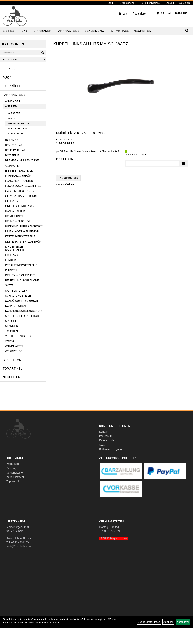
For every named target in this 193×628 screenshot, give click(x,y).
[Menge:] (152, 163)
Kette (11, 118)
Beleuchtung (15, 150)
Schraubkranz (17, 128)
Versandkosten (15, 472)
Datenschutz (106, 440)
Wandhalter (14, 346)
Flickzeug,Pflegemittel (23, 185)
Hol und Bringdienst (150, 3)
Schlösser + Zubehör (21, 300)
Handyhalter (15, 211)
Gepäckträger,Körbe (21, 196)
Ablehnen (168, 622)
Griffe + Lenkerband (20, 206)
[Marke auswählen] (23, 59)
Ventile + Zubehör (19, 336)
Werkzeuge (13, 351)
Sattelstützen (16, 290)
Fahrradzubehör (18, 175)
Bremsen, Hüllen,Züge (22, 160)
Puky (23, 30)
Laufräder (13, 255)
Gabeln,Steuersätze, (21, 191)
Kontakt (103, 431)
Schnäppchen (15, 305)
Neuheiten (142, 30)
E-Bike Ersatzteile (19, 170)
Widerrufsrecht (15, 477)
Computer (13, 165)
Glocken (11, 201)
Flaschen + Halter (19, 180)
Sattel (10, 285)
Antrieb (11, 106)
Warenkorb (184, 3)
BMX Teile (12, 155)
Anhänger (12, 101)
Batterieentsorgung (110, 449)
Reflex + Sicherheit (20, 275)
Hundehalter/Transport (24, 226)
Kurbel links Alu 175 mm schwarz (80, 133)
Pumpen (11, 270)
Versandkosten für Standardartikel (100, 151)
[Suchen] (43, 52)
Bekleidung (94, 30)
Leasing (170, 3)
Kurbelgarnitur (18, 123)
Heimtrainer (14, 216)
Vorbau (11, 341)
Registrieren (140, 13)
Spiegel (11, 321)
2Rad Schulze (127, 3)
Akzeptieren (183, 622)
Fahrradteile (68, 30)
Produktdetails (68, 177)
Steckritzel (16, 133)
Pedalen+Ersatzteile (21, 265)
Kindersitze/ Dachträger (14, 248)
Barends (11, 140)
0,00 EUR (172, 13)
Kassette (14, 113)
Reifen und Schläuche (22, 280)
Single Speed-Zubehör (22, 316)
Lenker (10, 260)
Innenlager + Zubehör (22, 231)
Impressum (105, 436)
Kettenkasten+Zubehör (23, 241)
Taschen (11, 331)
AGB (102, 444)
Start (111, 3)
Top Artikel (119, 30)
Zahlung (11, 468)
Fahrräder (42, 30)
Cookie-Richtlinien (50, 622)
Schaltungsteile (18, 295)
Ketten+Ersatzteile (20, 236)
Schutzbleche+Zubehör (23, 310)
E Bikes (8, 30)
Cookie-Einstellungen (149, 622)
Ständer (11, 326)
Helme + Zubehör (18, 221)
